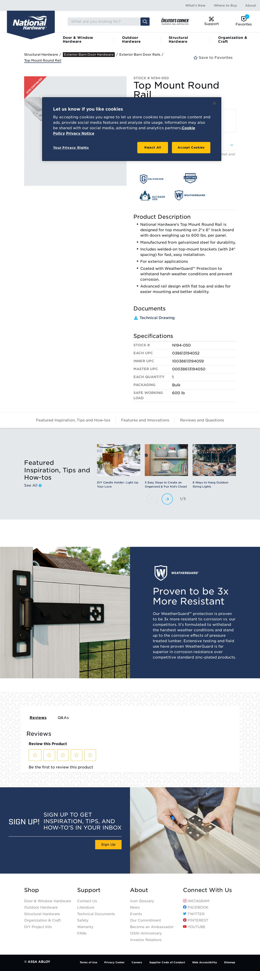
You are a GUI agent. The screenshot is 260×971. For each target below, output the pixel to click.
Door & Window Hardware (78, 40)
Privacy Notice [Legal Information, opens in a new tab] (80, 133)
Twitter (193, 914)
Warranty (85, 927)
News (135, 907)
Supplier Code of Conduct (167, 962)
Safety (82, 920)
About (250, 5)
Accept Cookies (191, 147)
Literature (85, 907)
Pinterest (195, 920)
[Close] (214, 103)
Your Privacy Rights (71, 147)
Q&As (63, 718)
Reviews (38, 718)
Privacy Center (114, 962)
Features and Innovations (145, 420)
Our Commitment (145, 920)
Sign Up (108, 844)
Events (136, 914)
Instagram (196, 901)
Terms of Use (88, 962)
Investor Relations (146, 940)
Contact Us (87, 901)
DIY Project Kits (38, 927)
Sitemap (229, 962)
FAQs (82, 933)
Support (88, 890)
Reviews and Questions (202, 420)
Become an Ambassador (151, 927)
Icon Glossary (142, 901)
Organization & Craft (232, 40)
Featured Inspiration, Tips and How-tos (73, 420)
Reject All (152, 147)
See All (33, 485)
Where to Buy (225, 5)
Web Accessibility (204, 962)
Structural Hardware (178, 40)
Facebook (195, 907)
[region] (131, 129)
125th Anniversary (146, 933)
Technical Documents (96, 914)
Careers (137, 962)
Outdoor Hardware (131, 40)
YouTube (194, 927)
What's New (195, 5)
